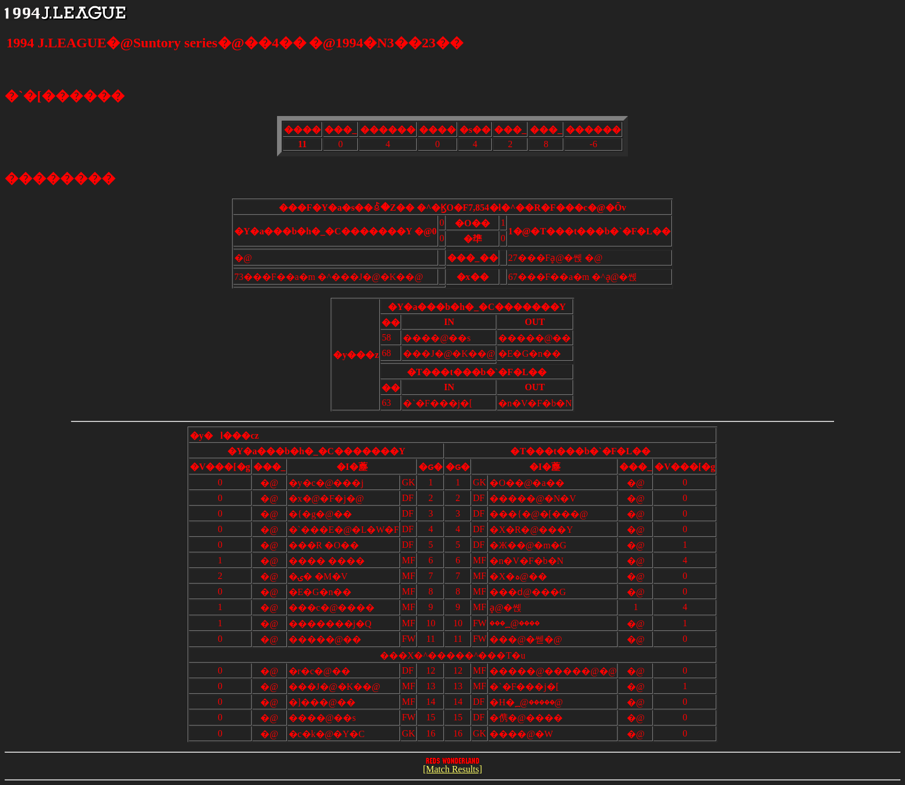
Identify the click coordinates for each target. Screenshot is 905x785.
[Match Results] (453, 765)
